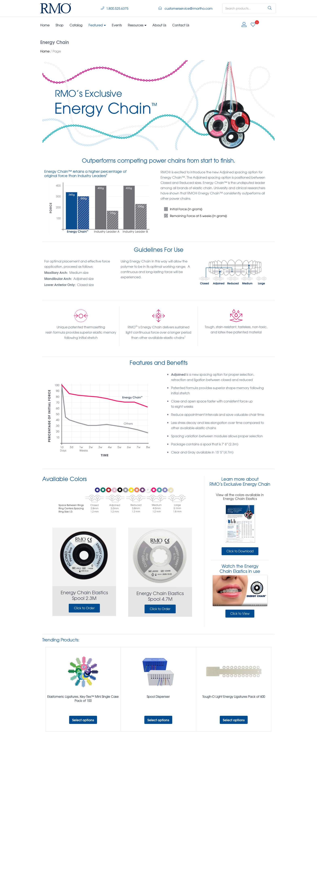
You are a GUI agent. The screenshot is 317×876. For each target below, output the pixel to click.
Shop (59, 24)
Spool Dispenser (158, 696)
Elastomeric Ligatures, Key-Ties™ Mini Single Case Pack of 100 (83, 698)
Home (45, 24)
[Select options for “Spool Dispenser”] (158, 720)
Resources (137, 24)
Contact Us (180, 24)
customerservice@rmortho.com (188, 8)
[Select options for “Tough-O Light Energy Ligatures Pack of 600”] (234, 720)
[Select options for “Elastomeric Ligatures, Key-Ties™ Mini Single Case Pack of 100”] (83, 720)
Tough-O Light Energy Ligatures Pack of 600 (233, 696)
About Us (159, 24)
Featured (97, 24)
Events (117, 24)
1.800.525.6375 (117, 8)
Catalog (76, 24)
